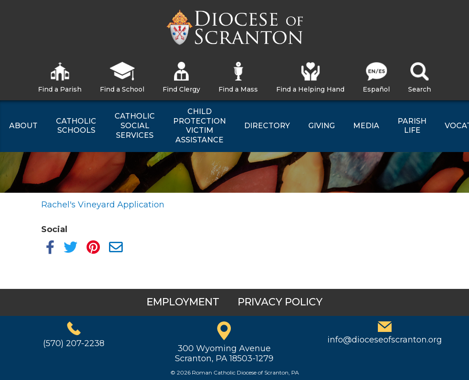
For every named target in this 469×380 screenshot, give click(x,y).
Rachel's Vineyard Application (102, 205)
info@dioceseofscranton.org (384, 340)
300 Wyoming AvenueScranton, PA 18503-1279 (224, 353)
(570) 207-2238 (73, 343)
